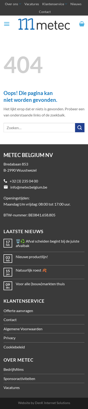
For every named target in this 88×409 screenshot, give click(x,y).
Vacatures (31, 4)
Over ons (13, 4)
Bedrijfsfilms (14, 369)
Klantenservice (54, 4)
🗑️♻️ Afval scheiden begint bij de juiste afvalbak (47, 243)
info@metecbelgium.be (28, 187)
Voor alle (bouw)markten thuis (40, 283)
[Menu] (7, 24)
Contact (45, 12)
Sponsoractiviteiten (19, 378)
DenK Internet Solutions (52, 403)
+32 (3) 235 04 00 (24, 181)
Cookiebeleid (14, 347)
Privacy (9, 337)
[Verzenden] (79, 127)
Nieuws (75, 4)
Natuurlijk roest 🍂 (31, 270)
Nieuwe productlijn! (32, 256)
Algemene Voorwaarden (23, 328)
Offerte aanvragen (18, 310)
